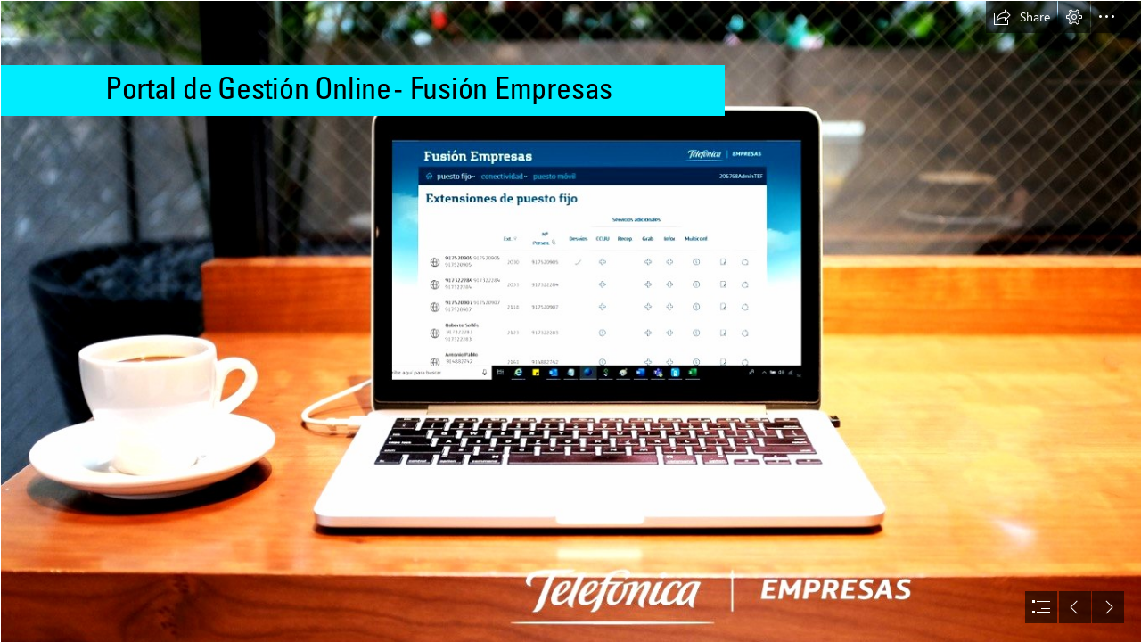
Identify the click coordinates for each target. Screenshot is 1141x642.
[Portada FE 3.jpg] (570, 321)
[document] (570, 321)
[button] (1021, 17)
